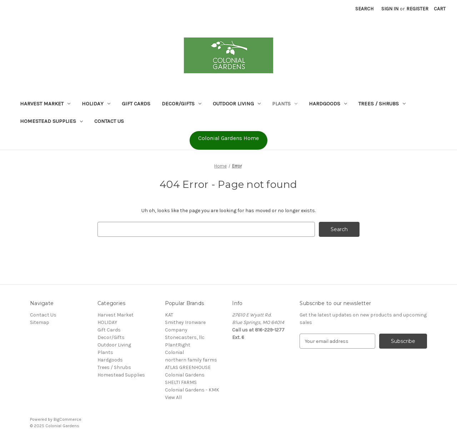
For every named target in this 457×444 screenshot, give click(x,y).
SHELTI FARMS (181, 382)
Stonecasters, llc (185, 337)
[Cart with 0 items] (440, 9)
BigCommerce (67, 419)
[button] (228, 140)
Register (417, 9)
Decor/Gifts (181, 103)
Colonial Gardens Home (228, 138)
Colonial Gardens (185, 375)
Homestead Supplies (51, 121)
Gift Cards (136, 103)
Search (364, 9)
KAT (169, 315)
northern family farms (191, 360)
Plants (284, 103)
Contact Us (109, 121)
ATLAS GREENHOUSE (188, 367)
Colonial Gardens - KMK (192, 390)
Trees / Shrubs (382, 103)
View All (173, 397)
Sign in (389, 9)
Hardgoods (328, 103)
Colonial (174, 352)
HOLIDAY (96, 103)
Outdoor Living (237, 103)
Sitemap (39, 322)
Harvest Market (45, 103)
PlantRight (177, 345)
